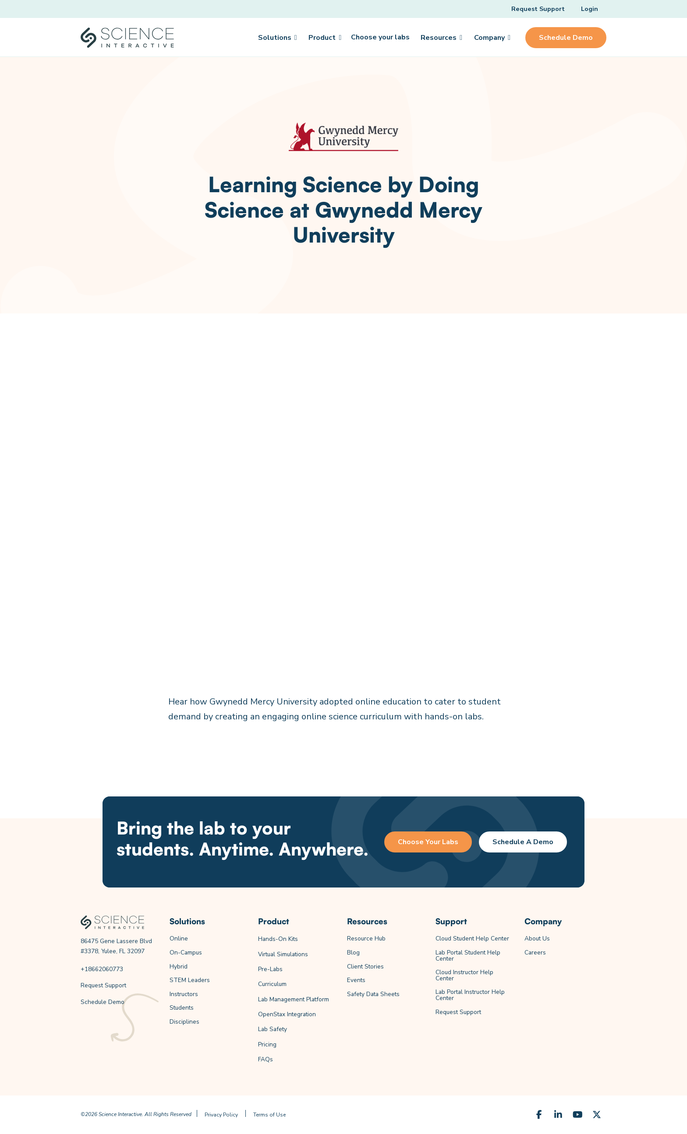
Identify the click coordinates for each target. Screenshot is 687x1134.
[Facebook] (539, 1114)
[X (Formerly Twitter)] (596, 1114)
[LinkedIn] (558, 1114)
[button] (277, 37)
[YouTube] (577, 1114)
